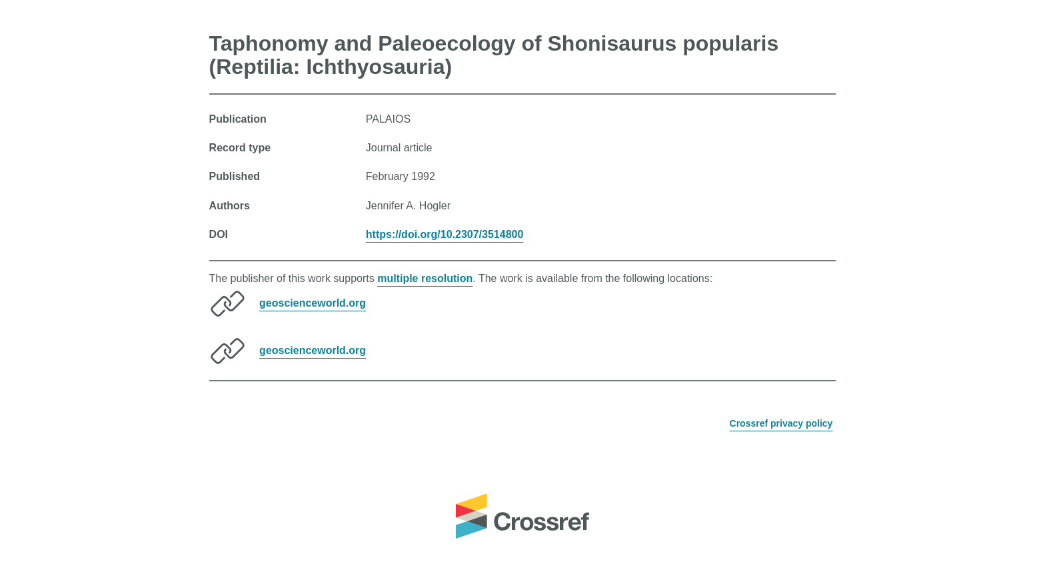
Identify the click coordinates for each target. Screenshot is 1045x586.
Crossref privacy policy (781, 423)
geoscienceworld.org (312, 303)
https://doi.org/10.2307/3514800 (445, 234)
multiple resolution (425, 278)
